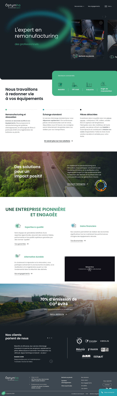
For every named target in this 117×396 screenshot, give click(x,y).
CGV (87, 394)
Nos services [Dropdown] (79, 6)
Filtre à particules (66, 386)
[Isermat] (98, 356)
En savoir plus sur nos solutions (57, 141)
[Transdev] (91, 341)
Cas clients (84, 388)
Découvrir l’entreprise (76, 184)
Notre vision (84, 380)
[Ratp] (79, 341)
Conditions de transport (77, 394)
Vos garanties (20, 244)
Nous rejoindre (107, 381)
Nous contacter (107, 392)
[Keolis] (104, 341)
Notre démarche (57, 314)
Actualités (84, 386)
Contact (107, 384)
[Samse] (86, 356)
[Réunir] (80, 349)
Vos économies (77, 240)
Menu (108, 6)
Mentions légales (94, 394)
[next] (106, 16)
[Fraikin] (93, 350)
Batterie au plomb (66, 377)
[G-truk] (105, 350)
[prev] (103, 16)
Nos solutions (85, 377)
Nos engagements (94, 6)
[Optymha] (12, 6)
